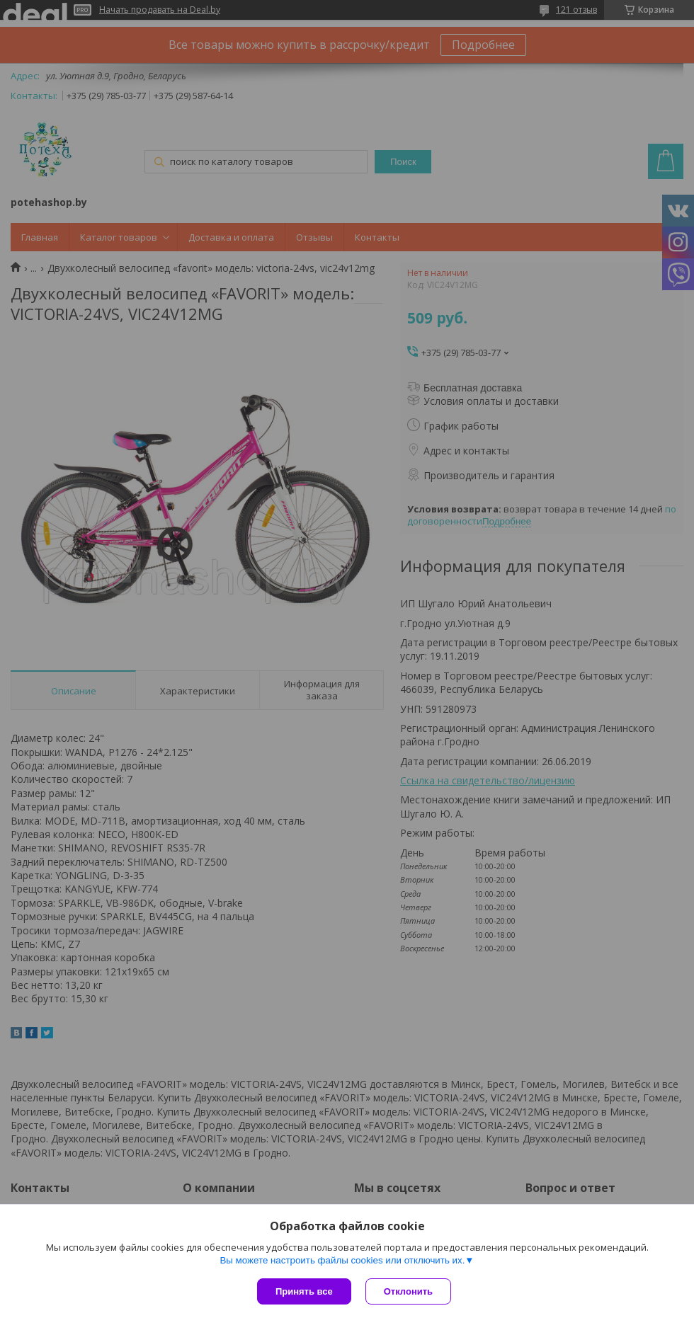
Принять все (304, 1291)
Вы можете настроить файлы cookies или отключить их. (342, 1260)
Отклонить (408, 1291)
